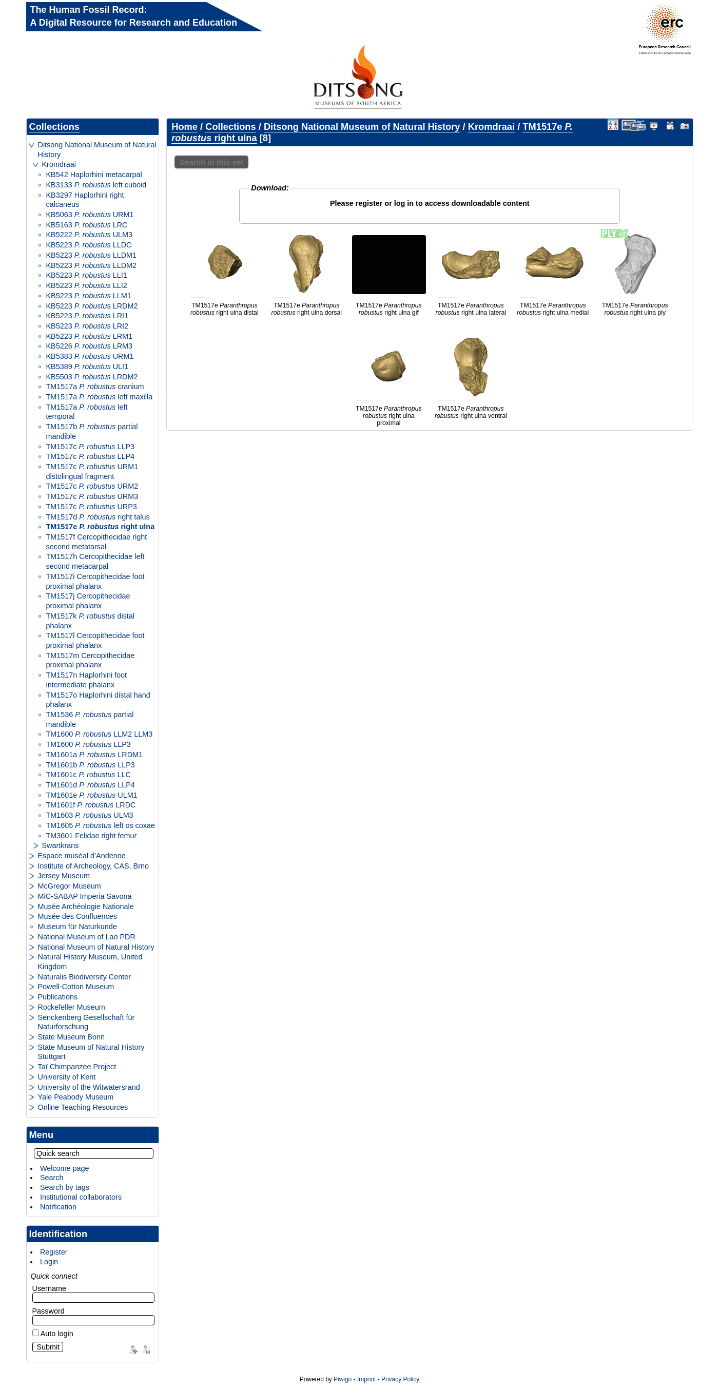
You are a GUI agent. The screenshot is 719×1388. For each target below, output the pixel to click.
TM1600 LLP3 (88, 744)
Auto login (52, 1333)
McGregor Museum (69, 886)
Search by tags (64, 1187)
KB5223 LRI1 (87, 316)
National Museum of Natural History (96, 947)
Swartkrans (60, 845)
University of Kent (67, 1077)
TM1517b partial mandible (92, 431)
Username (49, 1288)
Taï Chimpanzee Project (77, 1067)
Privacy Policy (400, 1379)
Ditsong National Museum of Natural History (97, 150)
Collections (54, 126)
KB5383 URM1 (90, 356)
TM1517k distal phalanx (90, 621)
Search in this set (211, 162)
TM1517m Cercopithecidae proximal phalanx (90, 660)
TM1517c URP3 (91, 507)
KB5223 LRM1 (89, 336)
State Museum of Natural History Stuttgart (91, 1052)
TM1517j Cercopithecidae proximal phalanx (88, 601)
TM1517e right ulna (100, 527)
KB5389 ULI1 (87, 366)
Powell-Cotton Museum (76, 986)
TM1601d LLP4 (90, 785)
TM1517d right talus (98, 517)
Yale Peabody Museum (76, 1097)
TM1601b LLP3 (90, 765)
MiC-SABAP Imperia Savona (85, 896)
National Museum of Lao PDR (86, 937)
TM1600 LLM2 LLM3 (99, 734)
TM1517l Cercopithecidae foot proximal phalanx (95, 640)
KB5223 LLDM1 (91, 255)
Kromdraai (59, 164)
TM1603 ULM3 (89, 815)
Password (48, 1311)
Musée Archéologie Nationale (86, 906)
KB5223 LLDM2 (91, 265)
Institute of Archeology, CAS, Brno (93, 866)
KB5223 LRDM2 (92, 306)
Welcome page (64, 1168)
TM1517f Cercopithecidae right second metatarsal (96, 542)
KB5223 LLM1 (88, 296)
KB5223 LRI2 (87, 326)
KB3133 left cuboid (96, 185)
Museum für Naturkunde (77, 926)
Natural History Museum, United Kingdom (90, 962)
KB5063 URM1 (90, 214)
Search (52, 1177)
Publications (58, 997)
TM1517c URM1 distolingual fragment (92, 471)
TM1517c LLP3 (90, 446)
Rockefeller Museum (71, 1007)
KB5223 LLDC (89, 245)
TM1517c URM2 (92, 486)
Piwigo (343, 1379)
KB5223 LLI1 (86, 275)
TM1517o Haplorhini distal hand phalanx (98, 700)
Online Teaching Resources (83, 1107)
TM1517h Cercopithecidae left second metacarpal (95, 561)
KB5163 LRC (87, 225)
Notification (58, 1207)
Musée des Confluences (77, 916)
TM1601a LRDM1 (94, 754)
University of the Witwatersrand (89, 1087)
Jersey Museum (64, 876)
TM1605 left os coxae (101, 825)
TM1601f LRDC (91, 805)
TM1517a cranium (95, 386)
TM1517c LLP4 (90, 456)
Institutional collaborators (81, 1197)
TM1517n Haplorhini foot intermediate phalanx (86, 680)
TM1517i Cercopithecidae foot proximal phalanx (95, 581)
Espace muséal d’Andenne (82, 856)
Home (184, 126)
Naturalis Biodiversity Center (84, 977)
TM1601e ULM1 (92, 795)
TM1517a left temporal (87, 412)
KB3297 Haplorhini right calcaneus (85, 200)
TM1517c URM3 (92, 496)
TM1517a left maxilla (99, 397)
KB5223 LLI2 (86, 285)
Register (54, 1252)
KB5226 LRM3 (89, 346)
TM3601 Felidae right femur (91, 836)
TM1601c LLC (88, 774)
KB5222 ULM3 (89, 234)
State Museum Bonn (71, 1037)
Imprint (366, 1379)
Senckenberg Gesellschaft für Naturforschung (86, 1022)
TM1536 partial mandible (90, 719)
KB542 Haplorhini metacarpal (94, 174)
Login (49, 1262)
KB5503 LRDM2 (92, 377)
